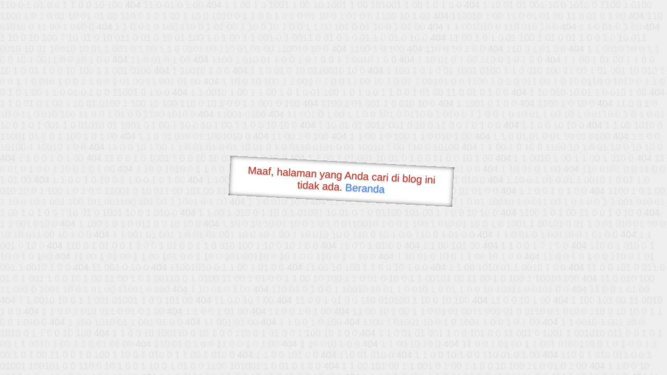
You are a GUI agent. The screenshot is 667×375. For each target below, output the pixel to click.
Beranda (365, 188)
